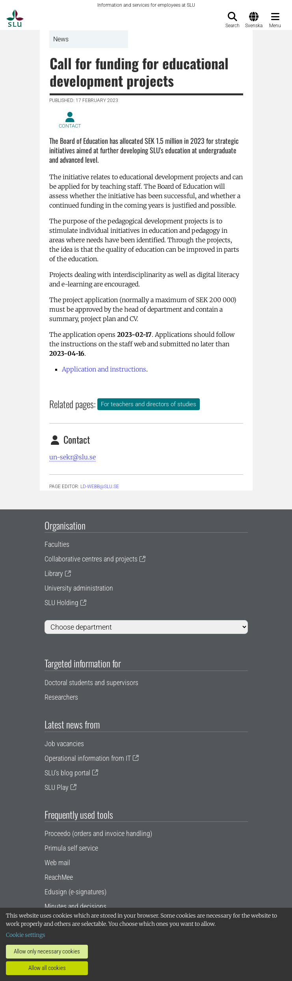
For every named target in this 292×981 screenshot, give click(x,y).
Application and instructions (104, 369)
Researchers (61, 697)
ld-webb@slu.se (99, 486)
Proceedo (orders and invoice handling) (98, 833)
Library (54, 573)
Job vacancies (64, 743)
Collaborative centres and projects (91, 559)
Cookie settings (25, 934)
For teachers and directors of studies (148, 404)
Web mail (57, 862)
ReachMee (59, 877)
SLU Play (57, 787)
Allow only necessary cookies (47, 951)
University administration (79, 588)
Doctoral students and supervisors (91, 682)
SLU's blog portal (67, 773)
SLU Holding (61, 602)
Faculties (57, 544)
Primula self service (71, 848)
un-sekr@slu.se (72, 457)
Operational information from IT (88, 758)
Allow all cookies (47, 968)
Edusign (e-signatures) (75, 892)
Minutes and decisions (75, 906)
